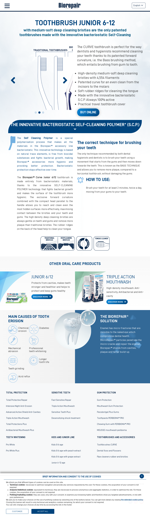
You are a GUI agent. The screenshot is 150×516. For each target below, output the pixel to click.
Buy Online (88, 112)
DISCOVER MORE (41, 297)
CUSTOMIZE (17, 511)
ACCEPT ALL (42, 511)
